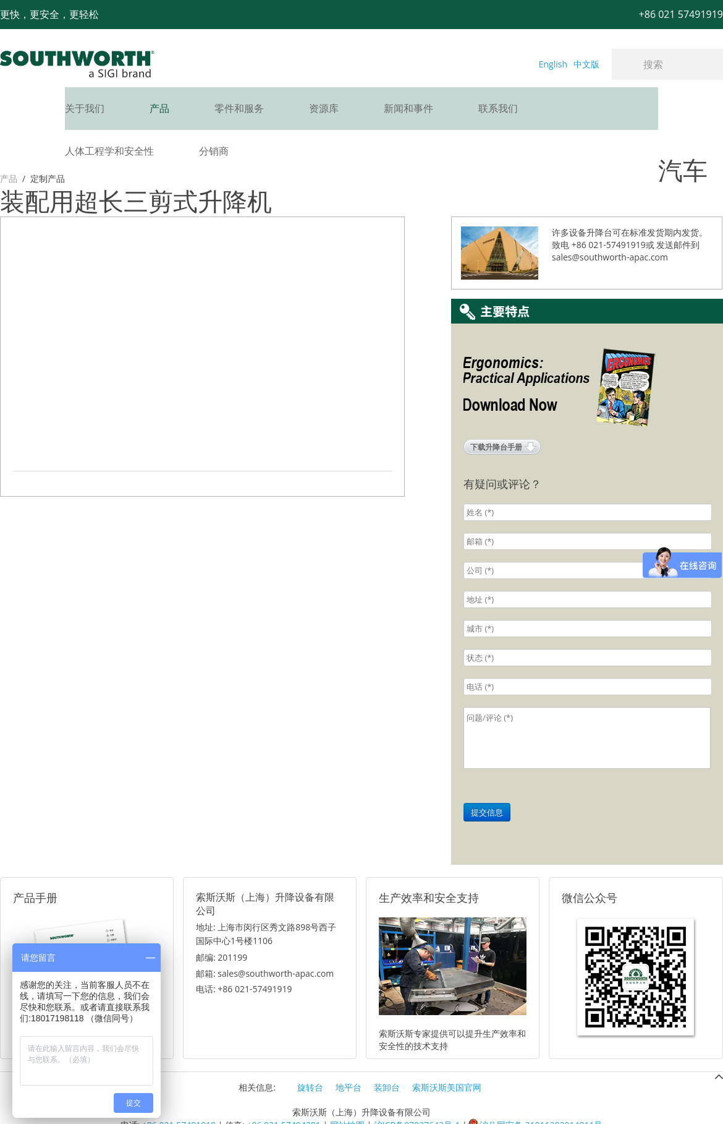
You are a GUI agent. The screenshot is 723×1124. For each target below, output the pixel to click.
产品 (8, 136)
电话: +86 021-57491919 (244, 958)
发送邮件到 (678, 214)
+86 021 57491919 (179, 1094)
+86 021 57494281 (283, 1094)
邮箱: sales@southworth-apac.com (265, 942)
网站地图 (347, 1094)
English (553, 64)
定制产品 (47, 136)
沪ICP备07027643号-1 (417, 1094)
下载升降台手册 (496, 416)
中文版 (586, 64)
